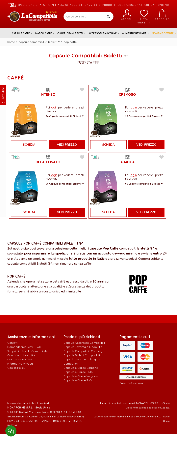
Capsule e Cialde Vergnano (81, 376)
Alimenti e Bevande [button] (134, 33)
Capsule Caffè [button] (21, 33)
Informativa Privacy (20, 363)
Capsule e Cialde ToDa (78, 380)
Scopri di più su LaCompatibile (27, 351)
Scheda (29, 145)
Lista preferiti (144, 16)
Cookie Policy (16, 368)
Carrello (162, 14)
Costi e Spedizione (19, 359)
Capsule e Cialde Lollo (78, 372)
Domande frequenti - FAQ (24, 347)
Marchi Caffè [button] (43, 33)
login (54, 107)
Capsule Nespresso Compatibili (84, 343)
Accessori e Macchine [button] (102, 33)
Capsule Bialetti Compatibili (81, 355)
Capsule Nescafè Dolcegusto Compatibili (82, 361)
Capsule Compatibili (31, 42)
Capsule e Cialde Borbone (80, 368)
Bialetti (54, 42)
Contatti (12, 343)
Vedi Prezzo (67, 145)
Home (11, 42)
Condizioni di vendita (21, 355)
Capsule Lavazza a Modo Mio (82, 347)
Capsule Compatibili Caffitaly (82, 351)
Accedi (127, 14)
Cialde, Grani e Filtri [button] (70, 33)
